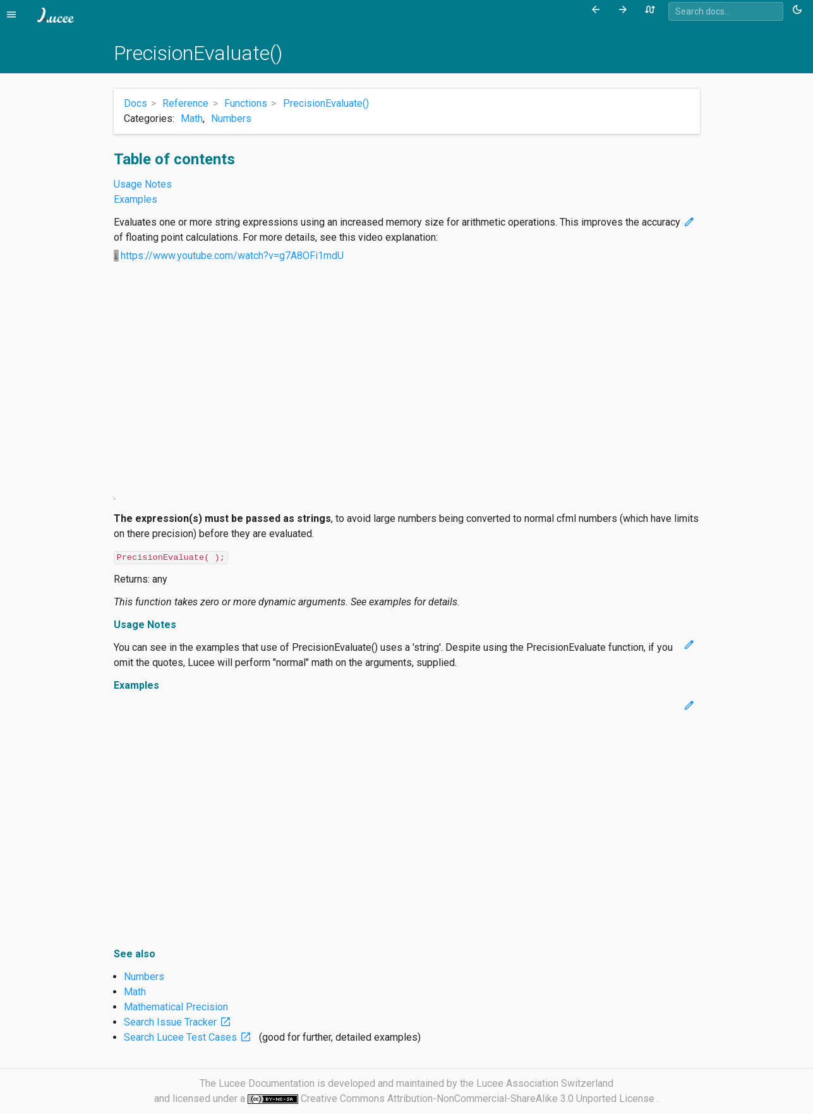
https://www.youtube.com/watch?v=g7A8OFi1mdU (232, 256)
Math (192, 118)
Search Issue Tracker (180, 1022)
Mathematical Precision (176, 1007)
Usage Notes (143, 184)
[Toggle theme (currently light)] (799, 10)
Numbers (231, 118)
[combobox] (725, 11)
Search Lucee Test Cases (190, 1037)
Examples (135, 199)
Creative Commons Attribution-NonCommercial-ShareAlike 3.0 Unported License (479, 1099)
